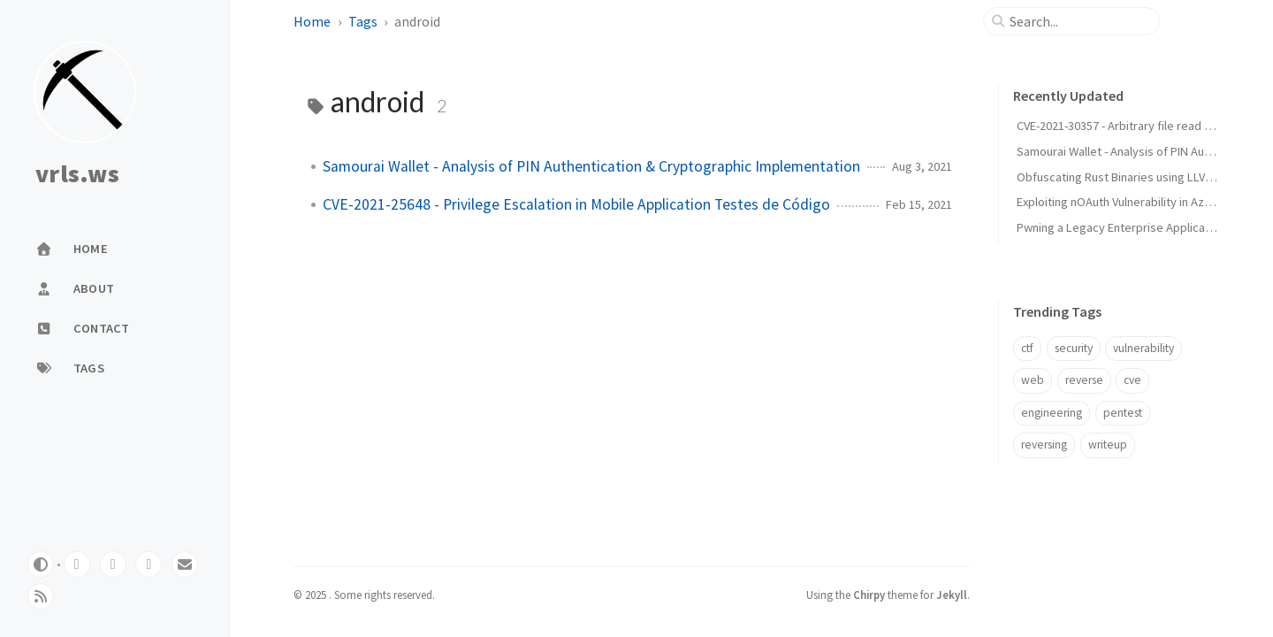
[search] (1078, 21)
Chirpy (869, 594)
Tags (362, 21)
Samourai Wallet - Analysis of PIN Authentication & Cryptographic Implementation (591, 166)
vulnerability (1143, 348)
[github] (77, 564)
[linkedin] (148, 564)
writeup (1107, 444)
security (1074, 348)
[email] (184, 564)
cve (1132, 380)
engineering (1051, 412)
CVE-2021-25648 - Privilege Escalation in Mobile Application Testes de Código (576, 204)
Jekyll (951, 594)
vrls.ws (77, 174)
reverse (1084, 380)
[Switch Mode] (40, 564)
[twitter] (113, 564)
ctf (1027, 348)
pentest (1122, 412)
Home (312, 21)
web (1032, 380)
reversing (1044, 444)
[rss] (40, 596)
